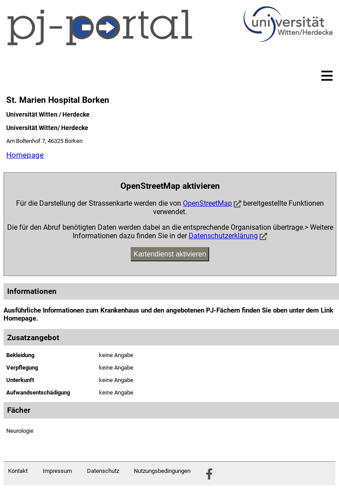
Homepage (25, 154)
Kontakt (18, 471)
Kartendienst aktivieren (170, 254)
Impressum (57, 471)
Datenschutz (103, 471)
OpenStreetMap (207, 203)
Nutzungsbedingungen (162, 471)
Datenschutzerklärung (223, 236)
